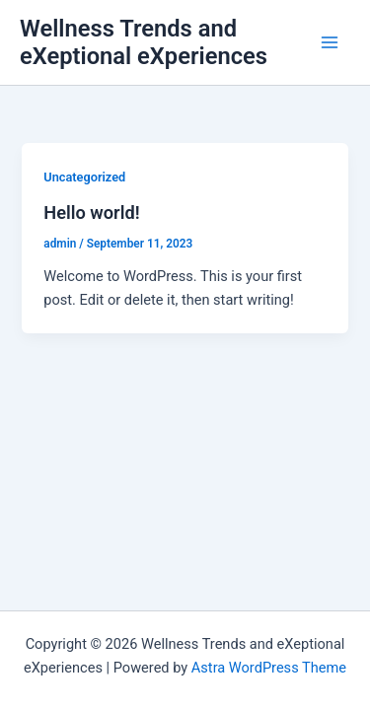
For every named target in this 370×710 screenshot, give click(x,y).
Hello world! (91, 212)
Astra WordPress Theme (268, 667)
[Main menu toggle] (329, 42)
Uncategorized (84, 177)
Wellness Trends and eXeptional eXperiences (143, 42)
